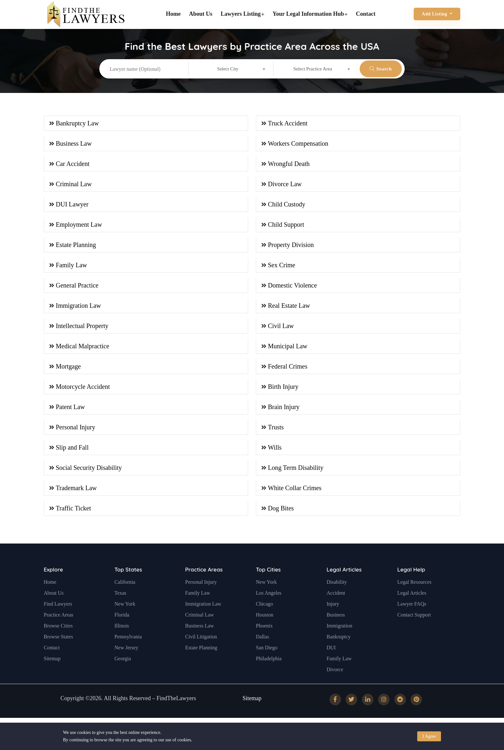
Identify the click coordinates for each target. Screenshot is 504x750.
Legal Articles (344, 581)
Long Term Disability (296, 467)
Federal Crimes (288, 366)
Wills (275, 447)
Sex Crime (281, 265)
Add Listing (435, 14)
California (124, 594)
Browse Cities (58, 637)
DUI (331, 659)
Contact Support (414, 626)
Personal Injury (75, 427)
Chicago (264, 615)
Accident (336, 605)
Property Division (291, 244)
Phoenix (264, 637)
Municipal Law (288, 346)
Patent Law (70, 406)
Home (173, 14)
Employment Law (79, 224)
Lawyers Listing (243, 14)
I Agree (429, 736)
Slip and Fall (72, 447)
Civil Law (281, 325)
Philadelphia (269, 670)
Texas (120, 605)
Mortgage (68, 366)
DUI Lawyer (72, 204)
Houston (264, 626)
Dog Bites (281, 508)
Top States (128, 581)
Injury (333, 615)
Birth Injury (283, 386)
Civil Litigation (201, 648)
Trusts (276, 427)
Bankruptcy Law (77, 123)
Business (336, 626)
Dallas (262, 648)
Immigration (339, 637)
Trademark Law (76, 487)
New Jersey (126, 659)
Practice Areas (58, 626)
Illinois (121, 637)
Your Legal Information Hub (310, 14)
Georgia (122, 670)
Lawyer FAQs (411, 615)
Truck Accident (288, 123)
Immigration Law (78, 305)
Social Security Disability (89, 467)
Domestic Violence (292, 285)
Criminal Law (74, 184)
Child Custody (286, 204)
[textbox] (230, 68)
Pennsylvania (128, 648)
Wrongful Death (289, 163)
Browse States (58, 648)
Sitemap (52, 670)
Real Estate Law (289, 305)
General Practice (77, 285)
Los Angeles (269, 605)
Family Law (71, 265)
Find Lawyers (58, 615)
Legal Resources (414, 594)
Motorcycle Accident (83, 386)
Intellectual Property (82, 325)
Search (381, 68)
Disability (337, 594)
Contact (365, 14)
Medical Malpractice (82, 346)
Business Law (74, 143)
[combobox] (230, 68)
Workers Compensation (298, 143)
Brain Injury (284, 406)
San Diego (266, 659)
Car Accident (73, 163)
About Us (200, 14)
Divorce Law (285, 184)
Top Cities (268, 581)
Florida (121, 626)
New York (124, 615)
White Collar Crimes (295, 487)
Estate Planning (76, 244)
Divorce (335, 681)
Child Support (286, 224)
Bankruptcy (339, 648)
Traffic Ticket (73, 508)
